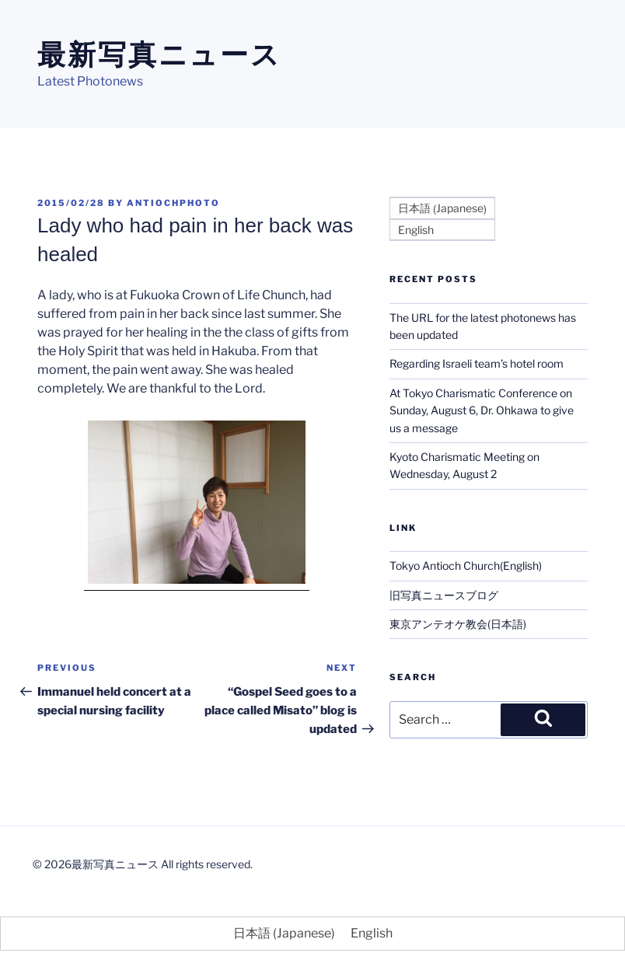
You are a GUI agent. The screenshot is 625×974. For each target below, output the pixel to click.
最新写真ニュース (159, 54)
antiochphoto (173, 202)
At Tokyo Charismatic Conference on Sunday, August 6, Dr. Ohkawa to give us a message (481, 410)
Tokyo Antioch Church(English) (465, 565)
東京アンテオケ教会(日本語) (457, 623)
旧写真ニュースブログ (443, 595)
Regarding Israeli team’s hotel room (476, 363)
